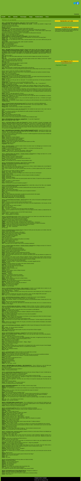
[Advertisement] (66, 46)
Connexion (76, 14)
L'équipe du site (38, 478)
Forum (47, 16)
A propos (44, 478)
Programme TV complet (61, 65)
